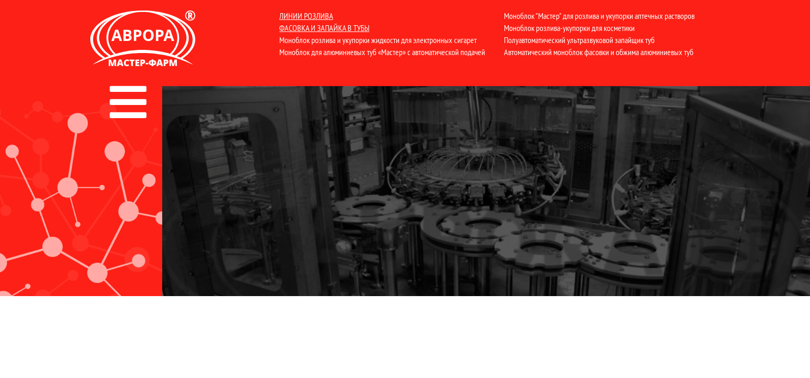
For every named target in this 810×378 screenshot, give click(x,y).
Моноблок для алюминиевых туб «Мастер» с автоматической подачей (382, 52)
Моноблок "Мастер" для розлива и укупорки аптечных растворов (599, 15)
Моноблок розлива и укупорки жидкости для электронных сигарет (378, 40)
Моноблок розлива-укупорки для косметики (569, 28)
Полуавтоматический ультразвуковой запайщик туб (579, 40)
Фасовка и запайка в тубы (324, 28)
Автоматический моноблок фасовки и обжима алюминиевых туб (598, 52)
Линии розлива (306, 15)
